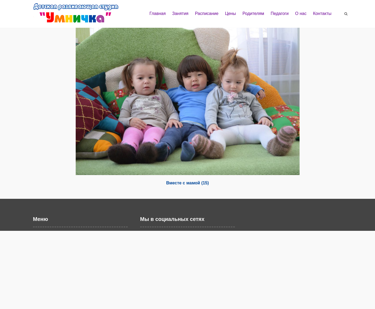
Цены (230, 13)
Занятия (180, 13)
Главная (158, 13)
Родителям (253, 13)
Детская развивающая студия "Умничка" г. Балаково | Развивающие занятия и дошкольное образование (81, 15)
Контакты (322, 13)
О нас (301, 13)
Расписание (206, 13)
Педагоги (279, 13)
